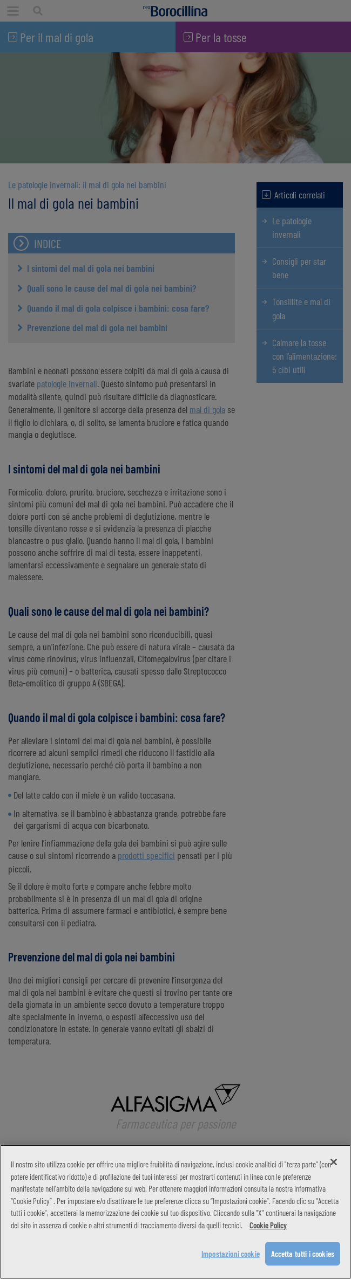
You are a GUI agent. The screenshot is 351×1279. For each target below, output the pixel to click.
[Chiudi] (334, 1162)
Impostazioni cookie (230, 1254)
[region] (175, 1212)
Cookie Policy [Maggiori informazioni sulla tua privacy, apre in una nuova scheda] (268, 1225)
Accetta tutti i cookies (302, 1254)
